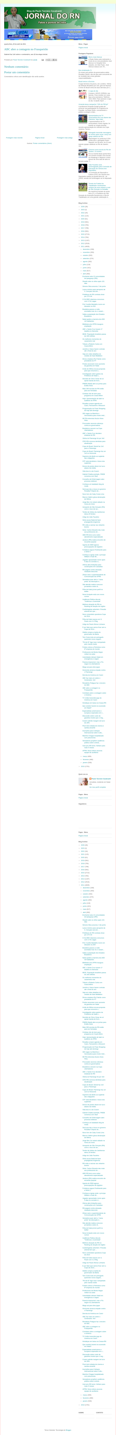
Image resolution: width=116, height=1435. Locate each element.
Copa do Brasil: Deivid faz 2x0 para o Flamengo (92, 447)
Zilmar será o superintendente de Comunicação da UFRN (93, 576)
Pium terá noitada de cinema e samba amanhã (93, 727)
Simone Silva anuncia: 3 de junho (94, 286)
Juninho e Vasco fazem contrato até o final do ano (93, 350)
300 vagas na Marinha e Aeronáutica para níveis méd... (93, 414)
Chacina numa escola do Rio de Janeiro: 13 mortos (99, 150)
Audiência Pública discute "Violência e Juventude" (91, 600)
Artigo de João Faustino (90, 517)
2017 (83, 228)
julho (85, 264)
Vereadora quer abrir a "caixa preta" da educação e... (92, 580)
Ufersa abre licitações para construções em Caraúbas (92, 566)
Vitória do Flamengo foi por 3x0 (93, 438)
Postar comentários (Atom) (42, 143)
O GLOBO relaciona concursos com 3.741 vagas (93, 300)
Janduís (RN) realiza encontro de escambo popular (93, 541)
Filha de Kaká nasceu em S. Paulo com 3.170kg (92, 620)
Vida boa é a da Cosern (90, 471)
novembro (86, 252)
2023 (83, 210)
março (85, 756)
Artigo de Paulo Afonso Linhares (93, 624)
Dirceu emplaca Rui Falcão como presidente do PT (93, 360)
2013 (83, 240)
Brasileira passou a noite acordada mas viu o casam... (93, 310)
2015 (83, 234)
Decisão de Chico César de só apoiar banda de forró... (93, 380)
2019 (83, 222)
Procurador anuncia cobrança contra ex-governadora (92, 424)
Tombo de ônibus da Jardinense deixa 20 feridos (93, 513)
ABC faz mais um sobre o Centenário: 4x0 (91, 679)
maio (85, 271)
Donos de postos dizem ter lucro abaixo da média (93, 467)
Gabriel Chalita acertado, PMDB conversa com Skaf (93, 475)
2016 (83, 231)
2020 (83, 219)
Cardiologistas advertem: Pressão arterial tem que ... (94, 610)
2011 (83, 246)
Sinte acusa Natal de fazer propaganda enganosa (91, 521)
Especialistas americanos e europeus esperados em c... (93, 712)
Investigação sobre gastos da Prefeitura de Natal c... (92, 375)
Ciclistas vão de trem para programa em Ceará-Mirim (92, 394)
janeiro (85, 762)
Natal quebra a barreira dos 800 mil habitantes (93, 320)
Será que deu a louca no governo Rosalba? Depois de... (94, 490)
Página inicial (39, 138)
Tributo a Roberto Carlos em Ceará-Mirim (92, 345)
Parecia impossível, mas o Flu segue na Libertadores (92, 663)
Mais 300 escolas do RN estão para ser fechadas (93, 389)
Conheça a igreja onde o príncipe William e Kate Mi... (94, 556)
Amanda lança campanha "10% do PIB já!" (93, 104)
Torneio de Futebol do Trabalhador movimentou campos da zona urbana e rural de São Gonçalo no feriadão (99, 186)
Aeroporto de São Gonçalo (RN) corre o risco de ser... (93, 508)
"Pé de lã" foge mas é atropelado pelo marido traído (93, 643)
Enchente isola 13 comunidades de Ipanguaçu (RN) (93, 277)
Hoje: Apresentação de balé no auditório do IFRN (93, 399)
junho (85, 268)
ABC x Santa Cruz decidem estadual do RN (92, 434)
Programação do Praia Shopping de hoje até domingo (93, 409)
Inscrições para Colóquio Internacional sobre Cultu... (92, 732)
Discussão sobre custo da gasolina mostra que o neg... (93, 717)
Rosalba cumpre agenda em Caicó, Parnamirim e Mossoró (93, 404)
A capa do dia (93, 91)
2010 (83, 766)
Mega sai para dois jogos (91, 667)
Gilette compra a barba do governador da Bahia (91, 633)
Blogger (68, 1430)
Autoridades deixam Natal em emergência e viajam (92, 658)
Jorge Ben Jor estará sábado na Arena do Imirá (93, 503)
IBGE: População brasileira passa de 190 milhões (94, 335)
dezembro (86, 249)
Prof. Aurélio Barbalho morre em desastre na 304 (93, 305)
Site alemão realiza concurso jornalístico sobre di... (92, 585)
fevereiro (86, 759)
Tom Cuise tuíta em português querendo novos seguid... (92, 638)
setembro (86, 258)
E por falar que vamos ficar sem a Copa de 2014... (94, 628)
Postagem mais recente (14, 138)
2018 (83, 225)
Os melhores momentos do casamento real (91, 340)
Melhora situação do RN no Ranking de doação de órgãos (93, 605)
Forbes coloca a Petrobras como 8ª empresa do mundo (93, 648)
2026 (83, 206)
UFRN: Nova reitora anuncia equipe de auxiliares (92, 751)
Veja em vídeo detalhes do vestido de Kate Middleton (92, 355)
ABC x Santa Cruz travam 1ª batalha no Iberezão (92, 330)
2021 (83, 216)
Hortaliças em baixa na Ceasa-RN (94, 703)
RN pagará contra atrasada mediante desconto (91, 571)
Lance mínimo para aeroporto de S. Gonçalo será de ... (93, 290)
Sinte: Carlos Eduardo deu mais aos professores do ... (93, 531)
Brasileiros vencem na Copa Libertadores (92, 429)
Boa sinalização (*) (85, 70)
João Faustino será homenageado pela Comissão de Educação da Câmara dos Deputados (100, 167)
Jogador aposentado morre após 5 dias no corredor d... (93, 561)
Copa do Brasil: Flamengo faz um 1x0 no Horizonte (94, 452)
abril (84, 274)
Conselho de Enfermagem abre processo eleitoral (93, 480)
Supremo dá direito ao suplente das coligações (93, 457)
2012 (83, 243)
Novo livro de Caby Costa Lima (93, 494)
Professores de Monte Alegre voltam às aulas (92, 653)
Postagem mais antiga (64, 138)
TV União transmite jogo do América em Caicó (92, 699)
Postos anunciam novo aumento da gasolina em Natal (93, 365)
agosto (85, 261)
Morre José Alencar (95, 57)
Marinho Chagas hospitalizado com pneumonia (93, 737)
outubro (86, 255)
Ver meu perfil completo (97, 787)
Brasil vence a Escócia (86, 81)
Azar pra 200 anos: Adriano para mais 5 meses (93, 747)
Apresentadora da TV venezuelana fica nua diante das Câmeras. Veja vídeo (99, 117)
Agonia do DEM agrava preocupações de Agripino (92, 546)
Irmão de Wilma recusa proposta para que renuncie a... (93, 370)
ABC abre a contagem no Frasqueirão (91, 689)
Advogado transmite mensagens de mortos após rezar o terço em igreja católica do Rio (99, 134)
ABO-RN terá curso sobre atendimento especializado (92, 536)
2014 (83, 237)
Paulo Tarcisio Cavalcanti (101, 779)
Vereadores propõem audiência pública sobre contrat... (93, 742)
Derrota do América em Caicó (92, 675)
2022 (83, 213)
